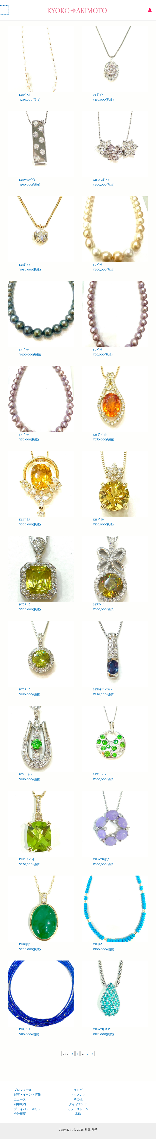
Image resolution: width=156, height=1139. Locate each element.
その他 (78, 1099)
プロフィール (23, 1089)
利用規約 (20, 1104)
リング (78, 1089)
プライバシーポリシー (29, 1109)
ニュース (20, 1099)
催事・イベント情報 (27, 1094)
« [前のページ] (72, 1053)
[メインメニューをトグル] (4, 10)
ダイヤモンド (78, 1104)
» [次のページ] (92, 1053)
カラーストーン (78, 1109)
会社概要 (20, 1113)
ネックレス (78, 1094)
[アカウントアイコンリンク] (150, 11)
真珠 (78, 1113)
